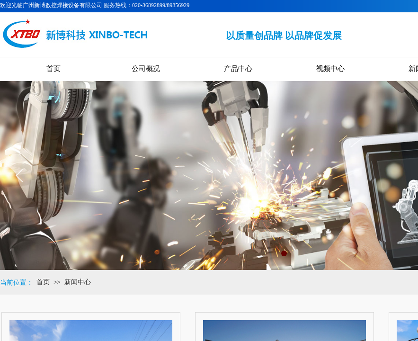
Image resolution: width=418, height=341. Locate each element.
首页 (43, 282)
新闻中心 (77, 282)
